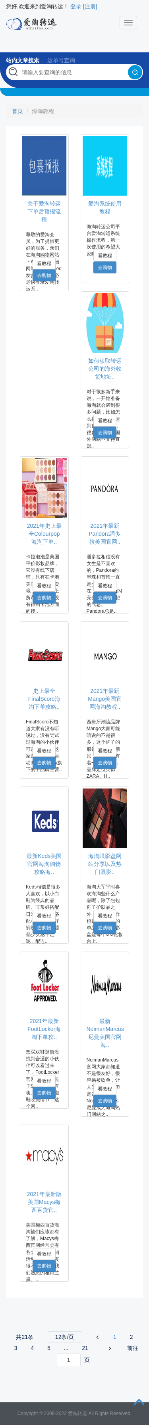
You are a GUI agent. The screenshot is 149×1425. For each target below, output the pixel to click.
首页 (17, 111)
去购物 (44, 275)
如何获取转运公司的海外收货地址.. (105, 369)
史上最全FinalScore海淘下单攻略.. (44, 699)
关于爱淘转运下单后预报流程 (44, 211)
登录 (75, 6)
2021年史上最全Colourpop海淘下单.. (44, 534)
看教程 (44, 263)
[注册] (90, 6)
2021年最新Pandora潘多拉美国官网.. (105, 534)
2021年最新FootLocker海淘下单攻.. (44, 1029)
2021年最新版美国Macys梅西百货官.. (44, 1202)
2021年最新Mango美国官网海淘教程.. (105, 699)
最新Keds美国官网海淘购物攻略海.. (44, 864)
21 (85, 1348)
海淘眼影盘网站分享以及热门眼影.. (105, 864)
